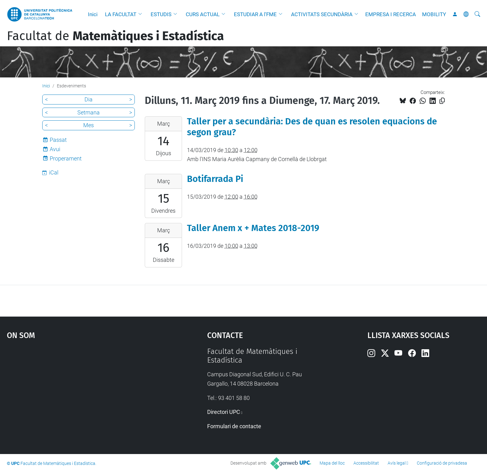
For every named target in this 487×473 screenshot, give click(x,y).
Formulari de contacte (234, 426)
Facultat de (115, 36)
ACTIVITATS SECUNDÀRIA (322, 14)
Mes (88, 125)
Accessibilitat (366, 463)
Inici (93, 14)
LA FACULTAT (120, 14)
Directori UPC (223, 412)
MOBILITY (434, 14)
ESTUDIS (161, 14)
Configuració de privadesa (442, 463)
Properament (66, 158)
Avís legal (397, 463)
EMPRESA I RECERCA (390, 14)
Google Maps (83, 393)
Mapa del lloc (332, 463)
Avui (55, 149)
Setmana (88, 112)
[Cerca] (477, 14)
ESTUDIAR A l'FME (255, 14)
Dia (88, 99)
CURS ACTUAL (203, 14)
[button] (141, 14)
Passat (58, 140)
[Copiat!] (442, 100)
